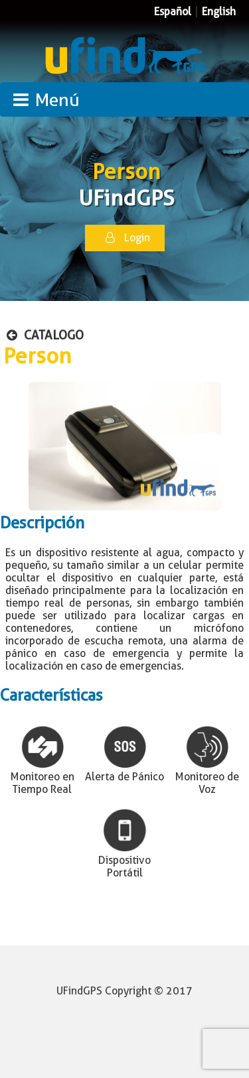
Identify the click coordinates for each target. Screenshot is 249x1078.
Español (172, 11)
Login (128, 237)
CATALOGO (45, 335)
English (219, 11)
